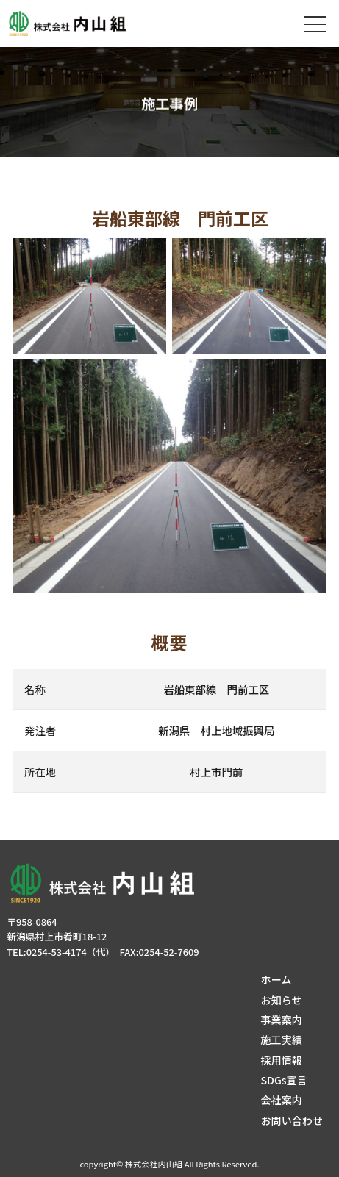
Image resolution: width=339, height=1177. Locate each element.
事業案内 (280, 1019)
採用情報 (280, 1060)
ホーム (275, 979)
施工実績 (280, 1039)
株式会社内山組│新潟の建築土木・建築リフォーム (80, 23)
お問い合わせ (291, 1120)
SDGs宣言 (283, 1080)
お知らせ (280, 999)
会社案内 (280, 1099)
